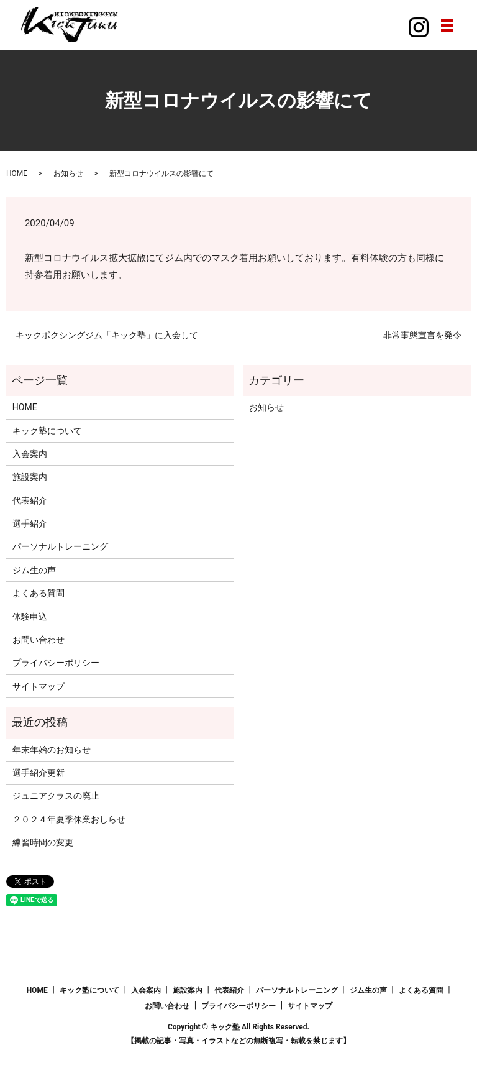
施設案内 (29, 477)
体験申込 (29, 617)
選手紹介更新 (38, 773)
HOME (16, 173)
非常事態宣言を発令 (422, 335)
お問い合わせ (38, 640)
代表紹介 (29, 500)
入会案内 (29, 454)
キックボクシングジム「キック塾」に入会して (107, 335)
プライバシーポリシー (55, 663)
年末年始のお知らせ (51, 750)
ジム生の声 (34, 570)
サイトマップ (38, 686)
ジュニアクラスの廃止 (55, 796)
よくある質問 (38, 593)
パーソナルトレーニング (60, 546)
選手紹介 (29, 523)
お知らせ (68, 173)
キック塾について (47, 431)
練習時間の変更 (42, 842)
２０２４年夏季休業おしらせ (68, 819)
